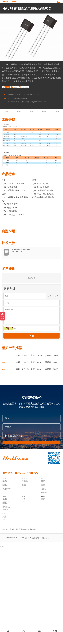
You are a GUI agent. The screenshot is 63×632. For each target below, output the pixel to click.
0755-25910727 (43, 94)
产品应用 (45, 496)
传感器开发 (27, 496)
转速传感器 (27, 515)
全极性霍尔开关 (9, 501)
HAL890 (5, 384)
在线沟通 (24, 94)
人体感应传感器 (29, 508)
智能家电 (45, 505)
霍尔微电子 (35, 605)
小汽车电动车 (47, 528)
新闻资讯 (45, 541)
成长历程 (6, 587)
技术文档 (44, 122)
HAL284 (5, 377)
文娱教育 (45, 532)
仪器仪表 (45, 525)
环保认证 (26, 549)
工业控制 (45, 515)
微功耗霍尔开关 (9, 518)
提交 (31, 459)
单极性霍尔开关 (9, 505)
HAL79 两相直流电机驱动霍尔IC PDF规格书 (34, 262)
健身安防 (45, 511)
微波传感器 (27, 518)
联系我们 (6, 594)
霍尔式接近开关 (29, 501)
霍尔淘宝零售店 (15, 605)
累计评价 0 (56, 122)
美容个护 (45, 501)
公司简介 (6, 584)
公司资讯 (45, 546)
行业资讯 (45, 549)
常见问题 (26, 553)
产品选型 (7, 541)
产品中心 (7, 496)
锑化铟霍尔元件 (9, 528)
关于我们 (7, 579)
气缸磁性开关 (28, 505)
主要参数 (6, 122)
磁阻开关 (6, 515)
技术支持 (26, 541)
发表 (31, 350)
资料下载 (26, 546)
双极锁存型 (7, 508)
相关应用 (31, 122)
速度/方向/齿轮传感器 (12, 570)
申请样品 (9, 94)
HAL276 (5, 370)
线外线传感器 (28, 511)
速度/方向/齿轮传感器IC (12, 525)
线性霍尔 (6, 511)
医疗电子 (45, 521)
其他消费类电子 (48, 535)
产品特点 (18, 122)
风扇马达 (45, 518)
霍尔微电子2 (26, 605)
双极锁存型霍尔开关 (11, 553)
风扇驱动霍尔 (8, 566)
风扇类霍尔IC (8, 521)
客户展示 (6, 591)
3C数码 (44, 508)
